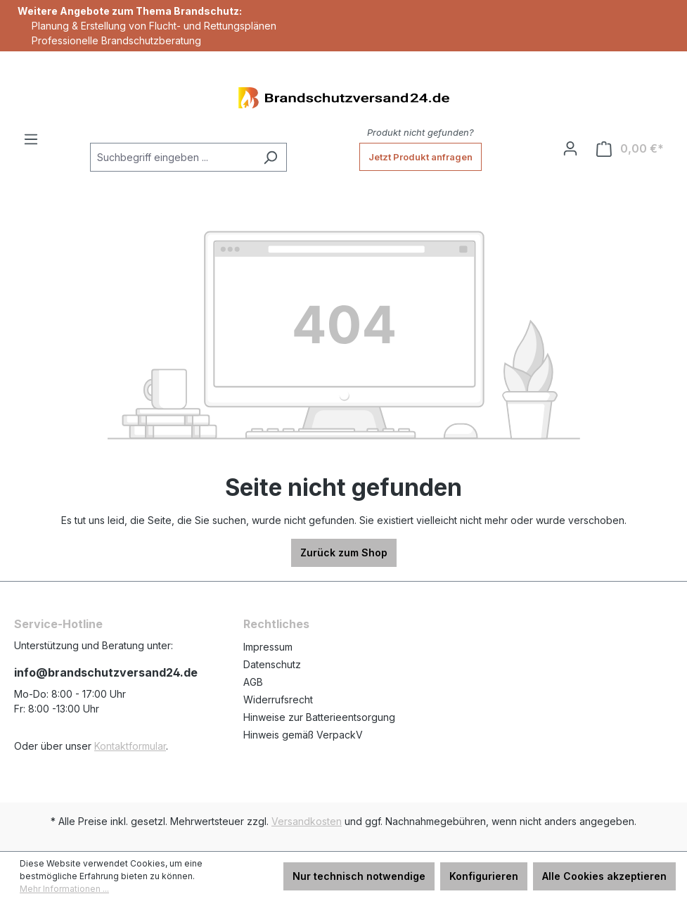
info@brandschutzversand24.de (106, 672)
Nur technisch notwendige (359, 876)
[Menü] (31, 139)
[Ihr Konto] (570, 148)
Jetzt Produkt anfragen (420, 156)
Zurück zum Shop (343, 552)
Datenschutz (272, 664)
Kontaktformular (130, 746)
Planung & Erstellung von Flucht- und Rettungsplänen (154, 26)
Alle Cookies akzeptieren (604, 876)
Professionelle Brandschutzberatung (116, 40)
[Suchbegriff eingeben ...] (172, 157)
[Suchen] (270, 157)
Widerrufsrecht (278, 699)
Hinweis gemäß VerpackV (303, 735)
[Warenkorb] (630, 148)
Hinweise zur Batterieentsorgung (319, 717)
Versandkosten (306, 821)
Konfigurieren (483, 876)
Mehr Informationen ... (64, 888)
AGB (253, 682)
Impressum (268, 647)
